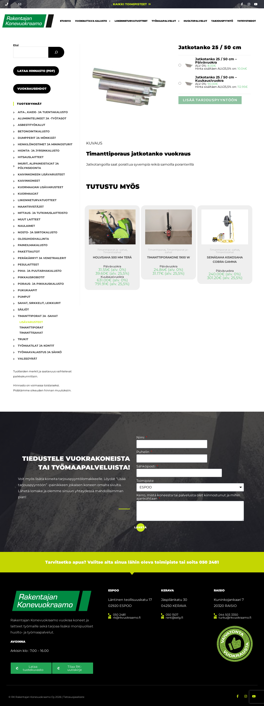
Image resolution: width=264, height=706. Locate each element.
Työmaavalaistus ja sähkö (40, 352)
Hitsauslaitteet (31, 157)
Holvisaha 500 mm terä (112, 257)
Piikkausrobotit (31, 277)
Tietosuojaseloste (73, 696)
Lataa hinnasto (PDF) (36, 71)
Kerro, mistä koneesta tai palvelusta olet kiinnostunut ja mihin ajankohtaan (188, 497)
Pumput (24, 296)
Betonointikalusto (34, 131)
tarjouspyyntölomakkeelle (80, 479)
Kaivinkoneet (29, 180)
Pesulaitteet (28, 264)
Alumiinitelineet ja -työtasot (42, 118)
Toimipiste (145, 481)
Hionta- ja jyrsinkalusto (38, 150)
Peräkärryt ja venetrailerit (42, 258)
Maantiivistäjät (31, 206)
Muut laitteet (29, 219)
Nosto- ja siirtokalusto (37, 232)
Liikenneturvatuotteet (131, 20)
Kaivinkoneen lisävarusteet (41, 174)
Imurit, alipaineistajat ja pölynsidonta (38, 166)
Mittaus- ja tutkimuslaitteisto (43, 212)
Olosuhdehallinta (33, 238)
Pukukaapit (27, 290)
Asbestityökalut (31, 124)
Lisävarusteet (31, 322)
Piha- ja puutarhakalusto (40, 270)
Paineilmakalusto (32, 245)
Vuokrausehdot (31, 89)
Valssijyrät (27, 358)
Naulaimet (26, 225)
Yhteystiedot (246, 20)
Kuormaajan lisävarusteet (40, 187)
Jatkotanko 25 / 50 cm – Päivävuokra (216, 60)
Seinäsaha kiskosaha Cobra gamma (225, 259)
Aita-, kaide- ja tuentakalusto (43, 112)
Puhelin (143, 452)
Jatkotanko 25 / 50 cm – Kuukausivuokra (216, 79)
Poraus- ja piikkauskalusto (41, 283)
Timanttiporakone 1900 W (168, 257)
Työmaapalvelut (165, 21)
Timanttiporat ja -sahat (112, 249)
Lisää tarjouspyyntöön (210, 100)
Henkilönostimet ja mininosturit (45, 144)
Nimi (140, 437)
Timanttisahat (112, 252)
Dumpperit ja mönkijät (37, 137)
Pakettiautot (29, 251)
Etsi (16, 45)
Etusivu (65, 20)
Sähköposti (146, 466)
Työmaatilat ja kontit (36, 345)
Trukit (23, 339)
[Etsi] (56, 52)
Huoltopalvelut (195, 20)
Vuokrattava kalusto (92, 21)
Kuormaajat (28, 193)
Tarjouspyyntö (222, 20)
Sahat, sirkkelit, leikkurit (39, 303)
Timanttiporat (157, 249)
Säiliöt (23, 309)
